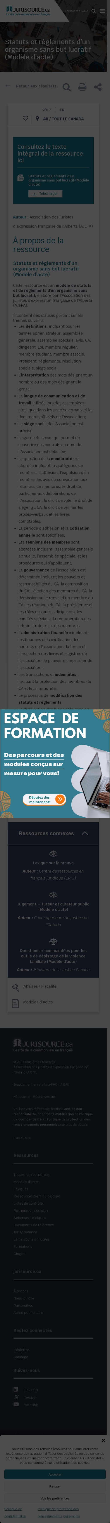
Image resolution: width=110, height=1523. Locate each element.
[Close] (106, 706)
